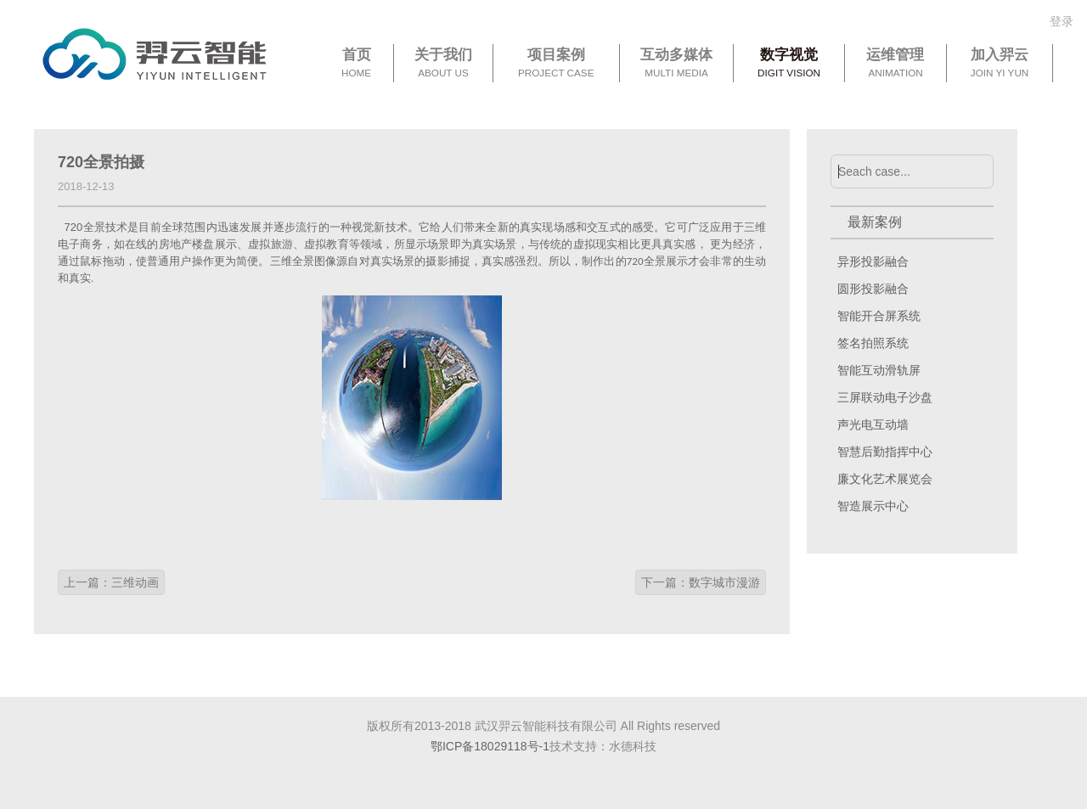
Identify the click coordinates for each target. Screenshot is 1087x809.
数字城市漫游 (724, 582)
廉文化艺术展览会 (884, 479)
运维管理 (895, 64)
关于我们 (443, 64)
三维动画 (135, 582)
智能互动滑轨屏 (879, 370)
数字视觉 (789, 64)
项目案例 (556, 64)
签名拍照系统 (873, 343)
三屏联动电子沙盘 (884, 397)
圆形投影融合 (873, 288)
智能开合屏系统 (879, 316)
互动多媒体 (676, 64)
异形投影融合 (873, 261)
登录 (1061, 21)
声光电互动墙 (873, 424)
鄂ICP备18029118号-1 (490, 746)
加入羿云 (999, 64)
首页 (356, 64)
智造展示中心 (873, 506)
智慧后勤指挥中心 (884, 451)
